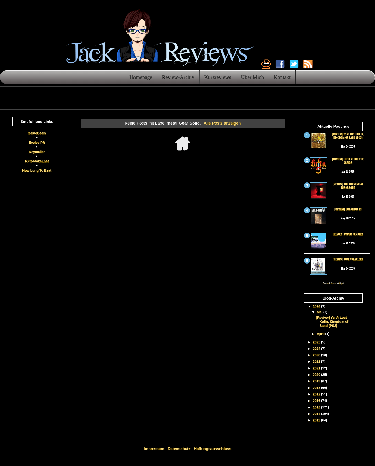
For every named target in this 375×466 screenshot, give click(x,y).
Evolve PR (37, 142)
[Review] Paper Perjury (348, 234)
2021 (317, 368)
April (321, 334)
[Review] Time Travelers (348, 259)
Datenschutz (179, 449)
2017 (317, 394)
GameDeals (37, 133)
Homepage (140, 77)
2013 (317, 420)
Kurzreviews (217, 77)
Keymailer (37, 152)
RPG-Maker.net (37, 161)
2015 (317, 407)
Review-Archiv (178, 77)
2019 (317, 381)
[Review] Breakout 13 (347, 209)
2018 (317, 388)
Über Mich (252, 77)
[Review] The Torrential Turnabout (348, 185)
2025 (317, 342)
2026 (317, 306)
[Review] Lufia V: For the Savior (348, 160)
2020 (317, 374)
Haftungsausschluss (212, 449)
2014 (317, 414)
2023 (317, 355)
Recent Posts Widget (333, 283)
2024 (317, 348)
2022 (317, 361)
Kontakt (282, 77)
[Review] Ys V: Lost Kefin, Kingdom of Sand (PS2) (348, 135)
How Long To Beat (36, 170)
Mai (320, 312)
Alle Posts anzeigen (222, 123)
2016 (317, 400)
